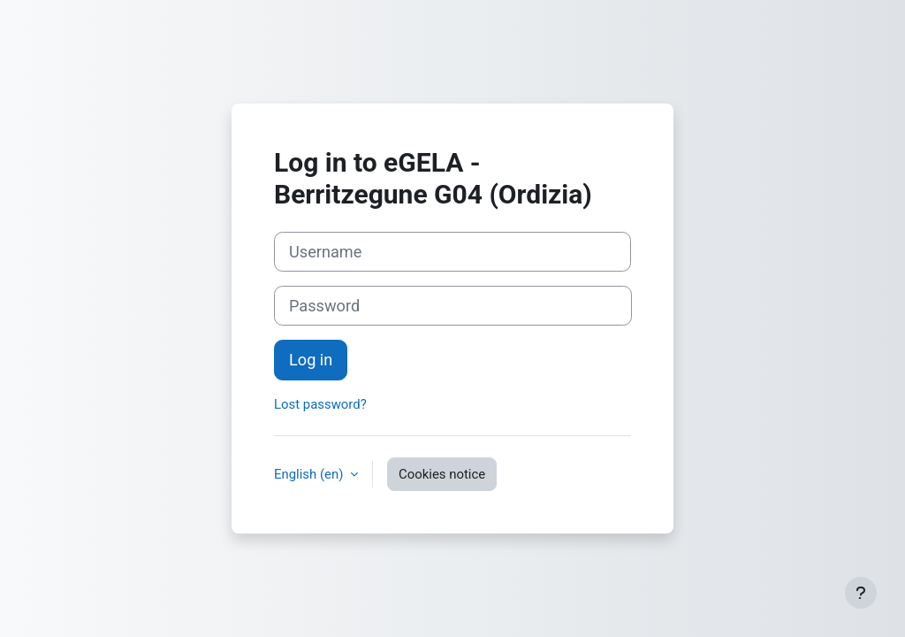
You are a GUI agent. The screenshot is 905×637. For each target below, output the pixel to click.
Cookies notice (442, 474)
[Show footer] (861, 593)
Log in (310, 359)
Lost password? (320, 404)
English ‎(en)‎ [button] (310, 474)
